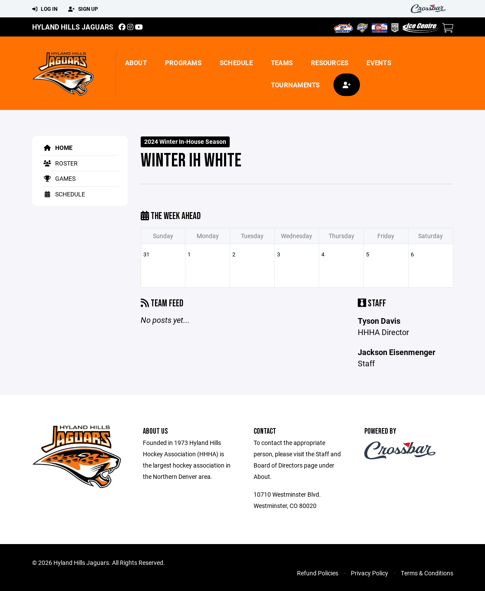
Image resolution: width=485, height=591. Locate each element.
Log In (44, 9)
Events (378, 62)
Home (57, 147)
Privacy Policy (369, 573)
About (136, 62)
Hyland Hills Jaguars (72, 26)
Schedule (236, 62)
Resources (329, 62)
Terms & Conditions (427, 573)
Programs (183, 62)
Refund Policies (317, 573)
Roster (59, 163)
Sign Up (83, 9)
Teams (282, 62)
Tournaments (295, 84)
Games (58, 178)
